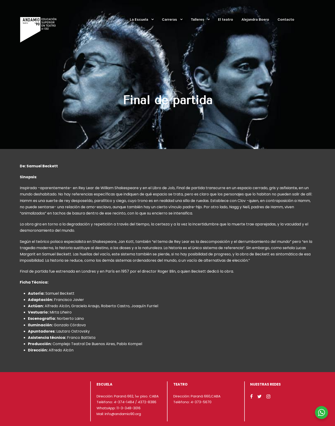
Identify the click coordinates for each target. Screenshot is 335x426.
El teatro (225, 19)
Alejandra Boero (255, 19)
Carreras (169, 19)
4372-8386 (147, 402)
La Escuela (139, 19)
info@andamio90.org (123, 413)
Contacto (286, 19)
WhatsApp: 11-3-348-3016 (119, 408)
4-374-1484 (124, 402)
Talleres (197, 19)
